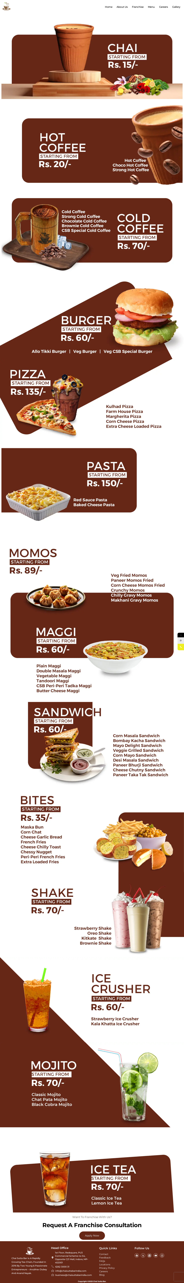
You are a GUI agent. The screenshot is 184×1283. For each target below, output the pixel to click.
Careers (163, 6)
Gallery (176, 6)
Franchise (138, 6)
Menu (151, 6)
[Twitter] (143, 1255)
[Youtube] (156, 1255)
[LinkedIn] (149, 1255)
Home (108, 6)
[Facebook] (137, 1255)
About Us (122, 6)
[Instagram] (162, 1255)
